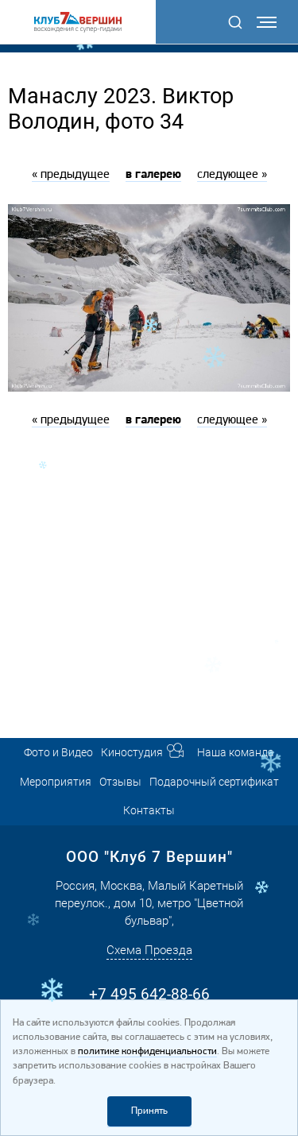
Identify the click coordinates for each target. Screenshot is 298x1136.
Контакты (149, 810)
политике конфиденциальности (147, 1051)
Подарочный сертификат (214, 781)
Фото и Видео (58, 752)
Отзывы (120, 781)
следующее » (232, 174)
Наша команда (235, 752)
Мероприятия (55, 781)
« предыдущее (71, 174)
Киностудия (132, 752)
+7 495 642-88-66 (149, 994)
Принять (149, 1111)
